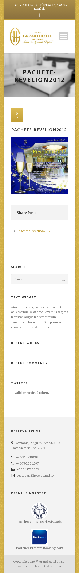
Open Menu (63, 36)
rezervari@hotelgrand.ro (35, 475)
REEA (57, 566)
